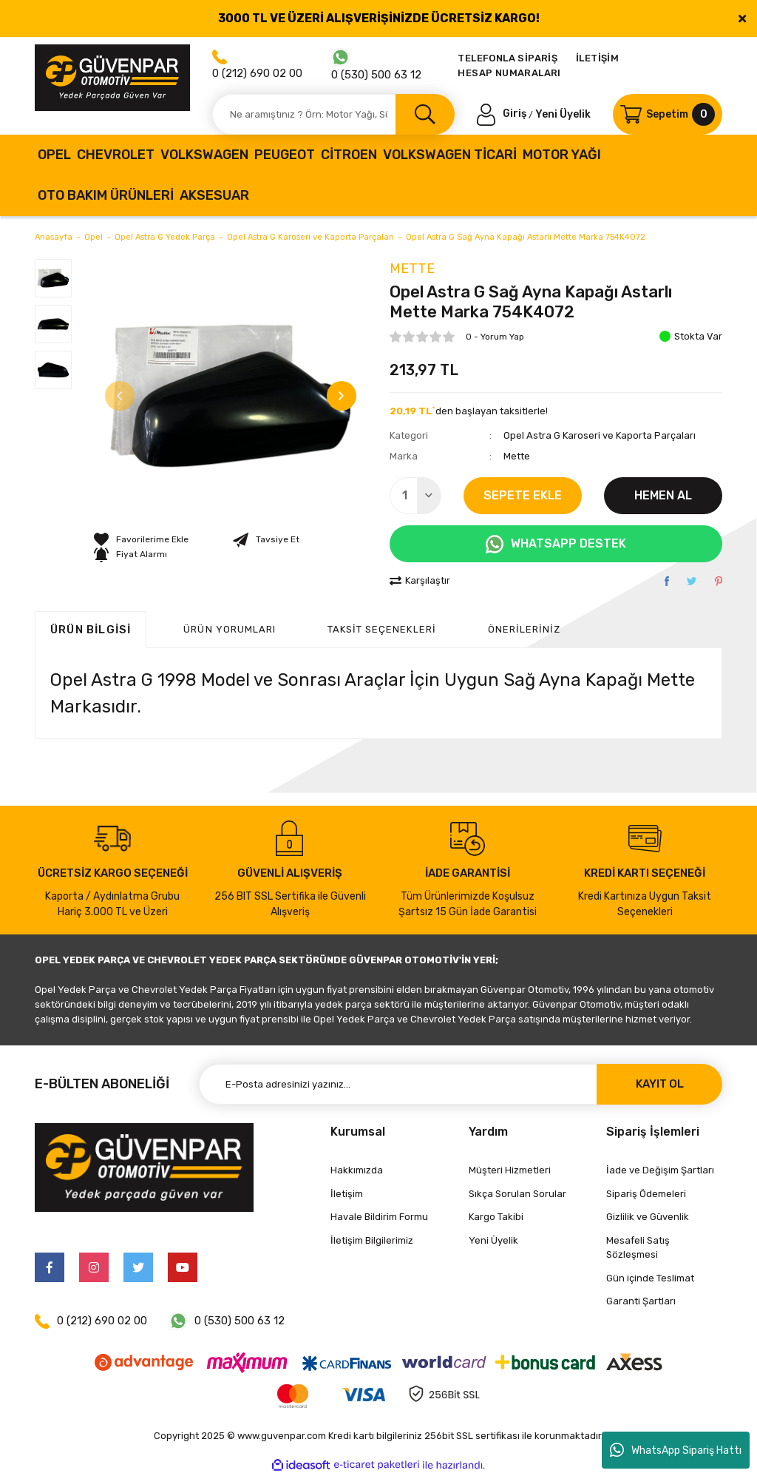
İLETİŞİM (597, 58)
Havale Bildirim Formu (379, 1216)
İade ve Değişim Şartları (660, 1170)
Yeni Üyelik (563, 113)
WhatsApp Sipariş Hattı (675, 1450)
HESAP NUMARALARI (509, 72)
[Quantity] (415, 495)
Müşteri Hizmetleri (510, 1170)
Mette (412, 268)
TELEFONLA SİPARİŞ (507, 58)
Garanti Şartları (641, 1301)
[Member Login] (503, 113)
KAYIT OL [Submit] (660, 1084)
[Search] (333, 114)
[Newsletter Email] (460, 1084)
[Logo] (112, 77)
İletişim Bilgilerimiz (371, 1240)
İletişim (346, 1193)
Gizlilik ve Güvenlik (647, 1216)
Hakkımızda (356, 1170)
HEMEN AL (663, 495)
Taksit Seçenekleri (381, 629)
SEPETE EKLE (522, 495)
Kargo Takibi (496, 1216)
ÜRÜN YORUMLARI (229, 629)
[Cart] (667, 114)
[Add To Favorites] (141, 539)
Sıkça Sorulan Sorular (517, 1193)
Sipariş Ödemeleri (646, 1193)
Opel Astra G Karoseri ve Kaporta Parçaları (599, 435)
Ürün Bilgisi (90, 629)
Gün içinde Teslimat (650, 1278)
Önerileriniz (524, 629)
